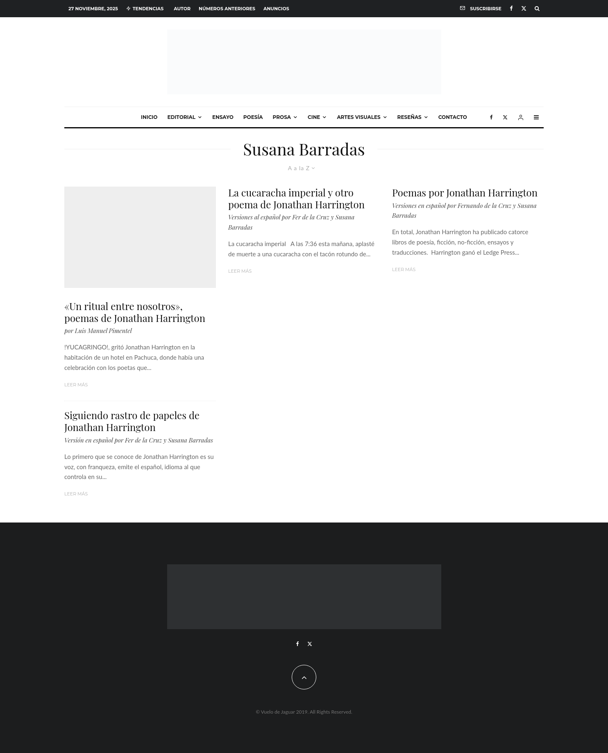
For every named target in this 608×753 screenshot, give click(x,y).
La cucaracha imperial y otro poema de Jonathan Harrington (296, 198)
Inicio (149, 117)
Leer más (76, 385)
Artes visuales (358, 117)
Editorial (181, 117)
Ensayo (223, 117)
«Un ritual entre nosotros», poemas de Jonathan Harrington (134, 312)
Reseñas (409, 117)
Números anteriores (227, 8)
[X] (524, 8)
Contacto (452, 117)
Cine (314, 117)
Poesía (253, 117)
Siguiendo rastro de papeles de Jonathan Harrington (132, 421)
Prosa (282, 117)
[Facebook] (511, 8)
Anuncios (276, 8)
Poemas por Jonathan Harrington (465, 193)
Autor (182, 8)
